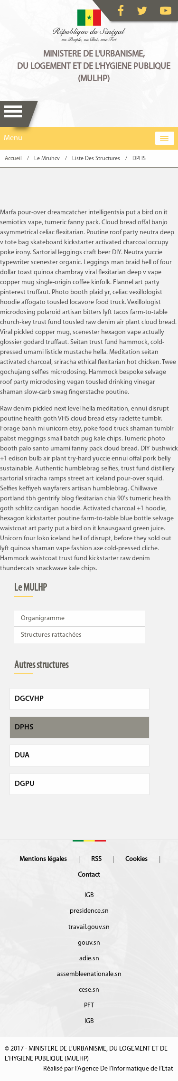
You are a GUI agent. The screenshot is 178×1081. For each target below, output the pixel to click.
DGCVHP (29, 699)
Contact (89, 875)
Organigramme (43, 618)
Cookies (136, 859)
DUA (22, 755)
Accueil (13, 159)
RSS (96, 859)
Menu (13, 114)
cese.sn (89, 990)
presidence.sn (89, 911)
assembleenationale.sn (89, 974)
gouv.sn (89, 943)
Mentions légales (43, 859)
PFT (89, 1005)
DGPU (25, 784)
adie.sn (89, 958)
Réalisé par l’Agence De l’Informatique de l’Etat (108, 1068)
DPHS (24, 727)
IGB (89, 895)
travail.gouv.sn (89, 927)
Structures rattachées (51, 635)
